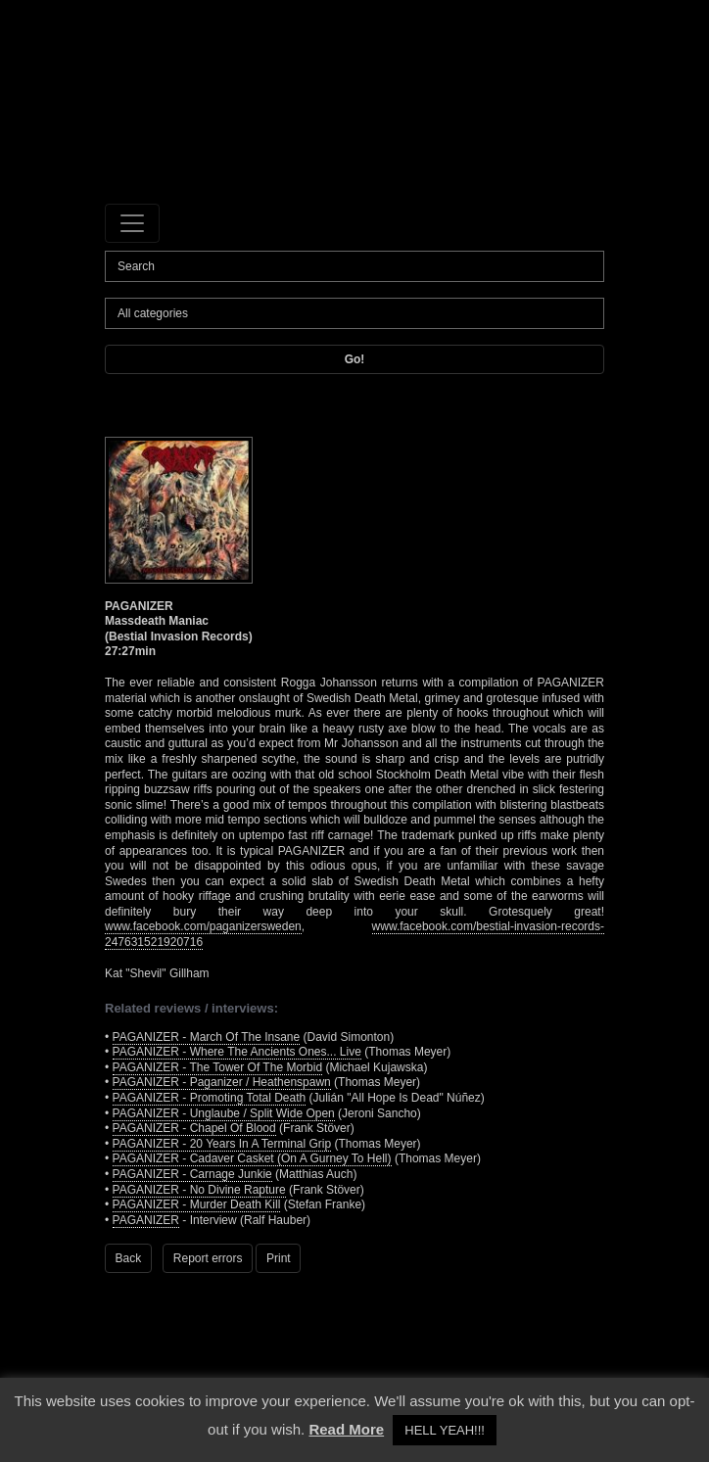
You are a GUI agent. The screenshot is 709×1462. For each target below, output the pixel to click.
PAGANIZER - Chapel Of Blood (194, 1128)
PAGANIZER (146, 1220)
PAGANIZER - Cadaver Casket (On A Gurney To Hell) (252, 1158)
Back (129, 1258)
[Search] (354, 266)
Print (278, 1258)
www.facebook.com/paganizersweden (203, 926)
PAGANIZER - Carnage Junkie (192, 1174)
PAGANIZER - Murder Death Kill (197, 1204)
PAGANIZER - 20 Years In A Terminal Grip (222, 1144)
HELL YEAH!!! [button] (444, 1430)
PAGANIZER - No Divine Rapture (199, 1190)
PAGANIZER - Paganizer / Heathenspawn (222, 1082)
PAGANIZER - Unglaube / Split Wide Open (224, 1113)
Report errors (208, 1258)
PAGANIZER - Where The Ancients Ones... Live (237, 1052)
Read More (346, 1429)
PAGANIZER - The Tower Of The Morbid (218, 1067)
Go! (355, 359)
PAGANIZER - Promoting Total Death (210, 1098)
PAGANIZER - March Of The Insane (207, 1037)
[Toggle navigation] (132, 223)
